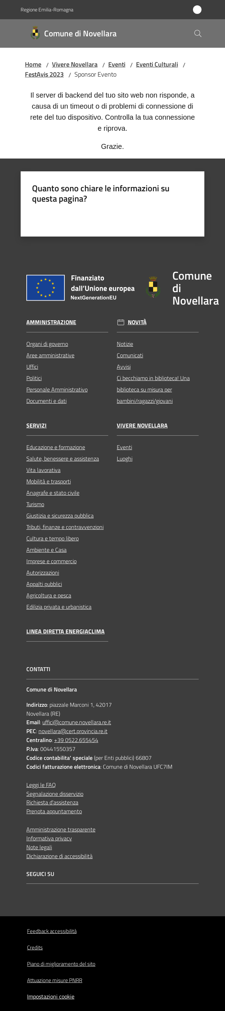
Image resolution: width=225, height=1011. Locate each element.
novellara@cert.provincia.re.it (73, 731)
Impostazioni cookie (50, 996)
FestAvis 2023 (44, 74)
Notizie (125, 343)
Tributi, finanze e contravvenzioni (65, 527)
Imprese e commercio (51, 561)
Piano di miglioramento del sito (61, 964)
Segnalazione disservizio (54, 793)
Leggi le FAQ (41, 785)
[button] (198, 33)
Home (33, 64)
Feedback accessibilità (52, 931)
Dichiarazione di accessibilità (59, 856)
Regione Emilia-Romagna (47, 9)
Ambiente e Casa (46, 549)
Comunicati (130, 355)
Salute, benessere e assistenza (62, 458)
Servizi (36, 425)
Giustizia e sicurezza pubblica (60, 515)
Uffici (32, 366)
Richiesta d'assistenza (52, 802)
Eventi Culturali (157, 64)
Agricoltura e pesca (48, 595)
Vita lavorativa (43, 470)
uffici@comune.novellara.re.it (76, 722)
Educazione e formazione (55, 447)
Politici (34, 378)
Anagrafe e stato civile (52, 492)
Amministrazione (51, 322)
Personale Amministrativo (57, 389)
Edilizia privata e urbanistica (58, 606)
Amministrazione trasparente (60, 829)
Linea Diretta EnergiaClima (65, 631)
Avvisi (124, 366)
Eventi (116, 64)
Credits (35, 947)
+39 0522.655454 (76, 740)
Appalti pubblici (44, 584)
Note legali (39, 847)
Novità (137, 322)
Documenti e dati (46, 400)
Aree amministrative (50, 355)
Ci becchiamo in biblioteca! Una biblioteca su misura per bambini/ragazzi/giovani (153, 389)
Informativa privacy (49, 838)
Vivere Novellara (75, 64)
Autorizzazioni (42, 572)
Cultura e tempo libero (52, 538)
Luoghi (124, 458)
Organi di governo (47, 343)
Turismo (35, 504)
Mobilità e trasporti (48, 481)
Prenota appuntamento (54, 811)
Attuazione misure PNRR (54, 980)
